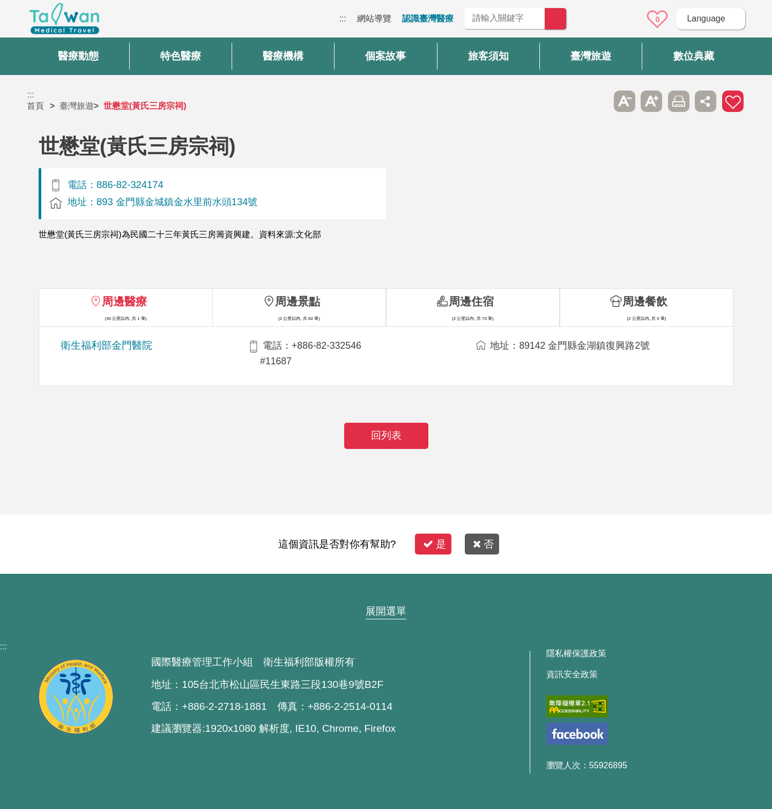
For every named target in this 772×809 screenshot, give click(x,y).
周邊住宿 (471, 301)
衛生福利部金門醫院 (106, 345)
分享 (705, 101)
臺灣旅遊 (77, 105)
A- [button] (624, 101)
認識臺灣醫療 (428, 18)
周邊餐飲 (644, 301)
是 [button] (434, 544)
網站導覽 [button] (386, 590)
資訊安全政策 (572, 674)
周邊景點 (297, 301)
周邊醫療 (124, 301)
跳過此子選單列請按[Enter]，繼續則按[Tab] (597, 101)
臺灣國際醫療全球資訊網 (64, 21)
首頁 (35, 105)
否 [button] (483, 544)
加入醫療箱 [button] (733, 101)
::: (342, 18)
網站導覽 (374, 18)
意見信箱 (628, 19)
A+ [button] (651, 101)
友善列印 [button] (678, 101)
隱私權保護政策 (576, 653)
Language (706, 18)
